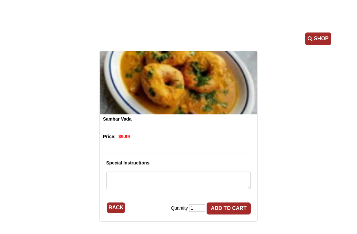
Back (115, 207)
